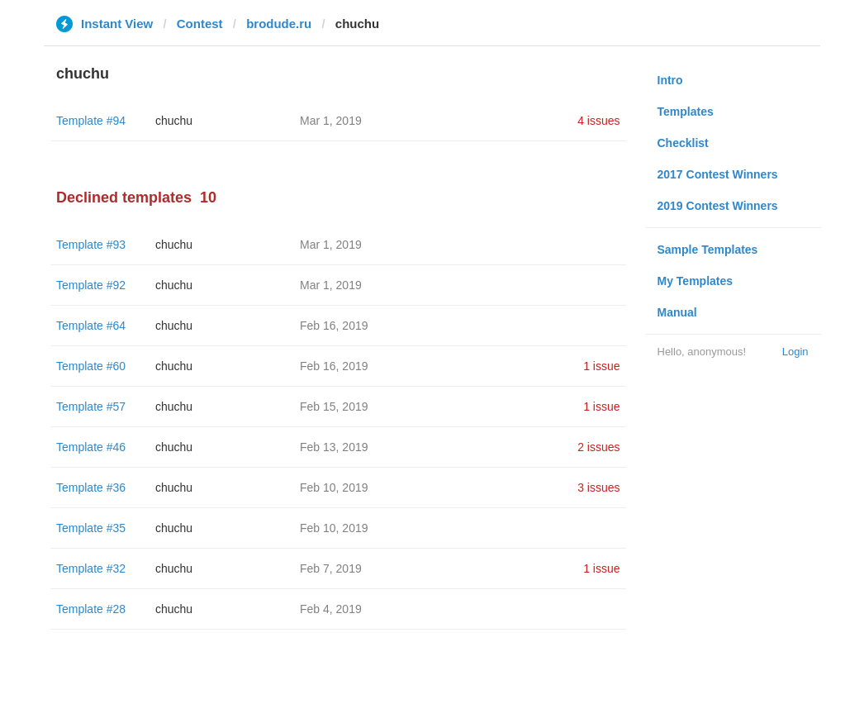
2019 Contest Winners (717, 205)
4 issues (598, 120)
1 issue (601, 366)
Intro (670, 80)
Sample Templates (707, 249)
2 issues (598, 447)
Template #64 (91, 325)
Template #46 (91, 447)
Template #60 (91, 366)
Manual (677, 312)
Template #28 (91, 609)
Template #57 (91, 406)
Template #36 (91, 487)
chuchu (173, 120)
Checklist (683, 143)
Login (795, 351)
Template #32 (91, 568)
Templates (685, 111)
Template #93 (91, 244)
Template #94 (91, 120)
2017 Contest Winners (717, 174)
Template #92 (91, 285)
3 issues (598, 487)
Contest (200, 24)
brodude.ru (278, 24)
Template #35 (91, 528)
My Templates (695, 281)
